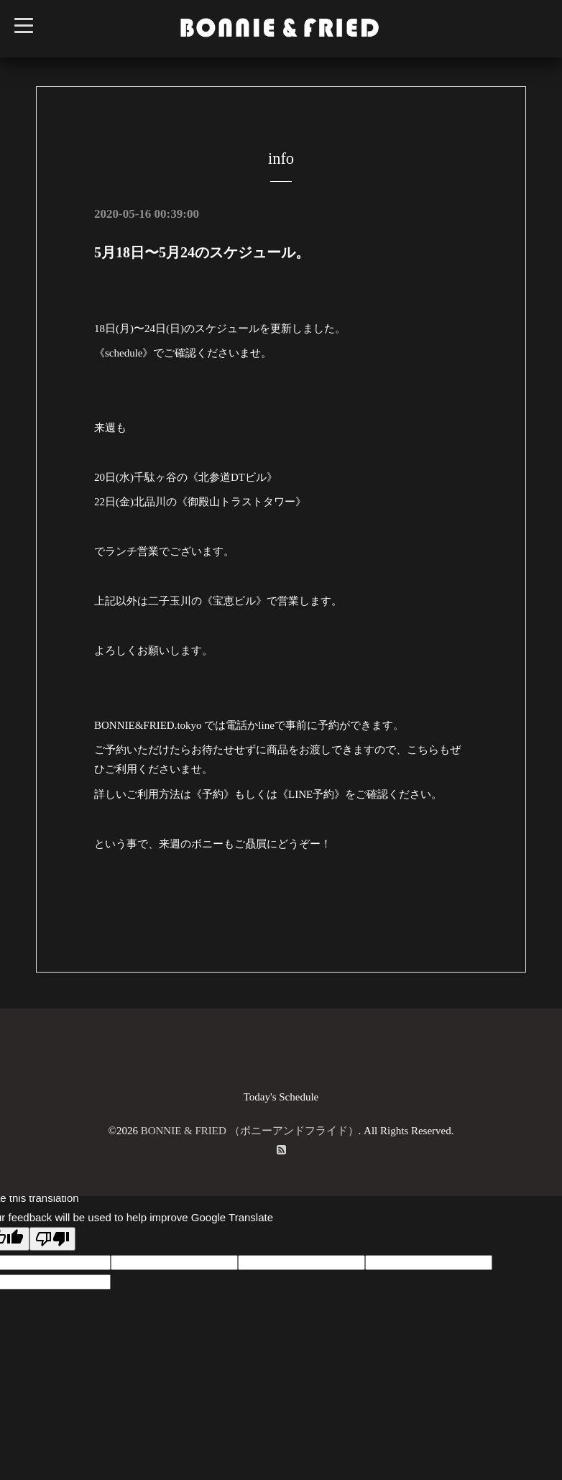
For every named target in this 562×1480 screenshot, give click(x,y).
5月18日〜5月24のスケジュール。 (202, 252)
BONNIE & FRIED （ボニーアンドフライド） (250, 1130)
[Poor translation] (52, 1239)
